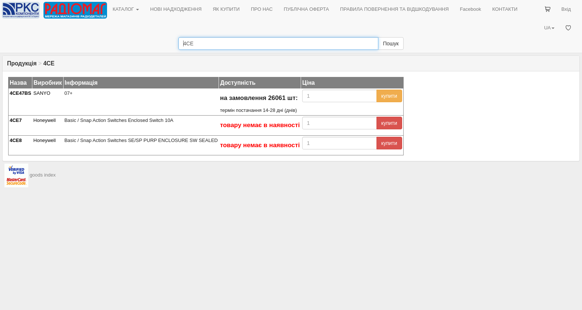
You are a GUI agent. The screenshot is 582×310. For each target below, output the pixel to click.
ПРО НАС (262, 9)
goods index (43, 175)
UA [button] (549, 27)
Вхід (566, 9)
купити (389, 96)
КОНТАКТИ (504, 9)
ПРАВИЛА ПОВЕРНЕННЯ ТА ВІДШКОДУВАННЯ (394, 9)
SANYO (42, 93)
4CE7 (16, 120)
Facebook (470, 9)
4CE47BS (20, 93)
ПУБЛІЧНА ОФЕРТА (306, 9)
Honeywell (44, 120)
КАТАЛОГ (126, 9)
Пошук (390, 43)
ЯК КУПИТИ (226, 9)
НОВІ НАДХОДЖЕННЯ (175, 9)
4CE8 (16, 140)
